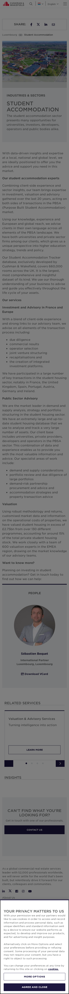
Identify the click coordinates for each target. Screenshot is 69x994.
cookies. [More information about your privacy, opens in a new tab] (53, 969)
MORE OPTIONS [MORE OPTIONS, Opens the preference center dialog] (34, 976)
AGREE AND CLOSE (34, 987)
